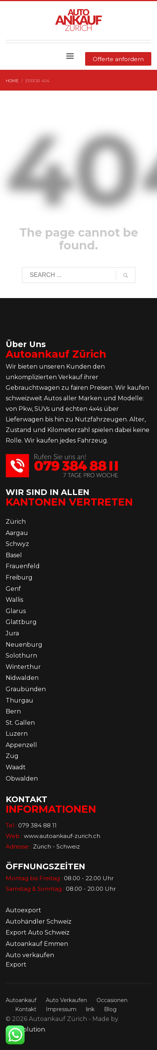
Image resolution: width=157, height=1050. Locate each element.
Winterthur (23, 666)
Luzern (17, 733)
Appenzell (21, 745)
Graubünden (26, 689)
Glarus (16, 611)
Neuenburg (24, 644)
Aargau (17, 533)
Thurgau (19, 700)
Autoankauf (21, 1000)
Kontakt (25, 1009)
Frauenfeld (23, 566)
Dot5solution (25, 1029)
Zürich (16, 521)
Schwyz (17, 543)
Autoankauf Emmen (37, 943)
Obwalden (22, 778)
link (90, 1009)
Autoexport (23, 910)
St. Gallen (20, 722)
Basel (14, 555)
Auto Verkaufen (66, 1000)
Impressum (61, 1009)
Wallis (14, 599)
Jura (12, 633)
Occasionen (111, 1000)
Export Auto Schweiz (38, 932)
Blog (110, 1009)
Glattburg (21, 622)
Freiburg (19, 577)
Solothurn (21, 655)
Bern (13, 711)
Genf (13, 588)
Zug (12, 755)
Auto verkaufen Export (30, 960)
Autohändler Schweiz (39, 921)
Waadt (16, 767)
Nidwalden (22, 677)
